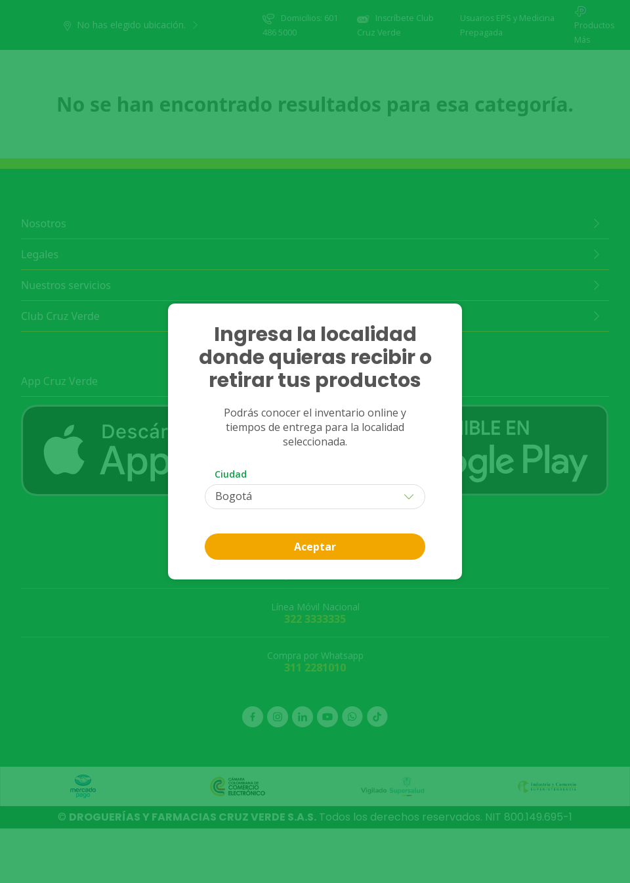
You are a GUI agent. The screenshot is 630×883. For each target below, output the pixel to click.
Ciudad (231, 474)
